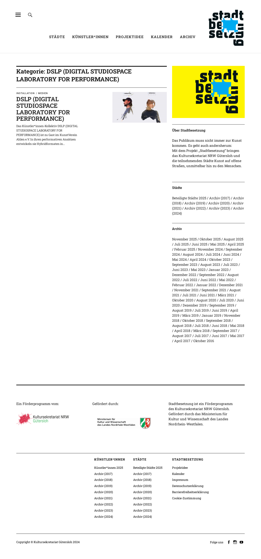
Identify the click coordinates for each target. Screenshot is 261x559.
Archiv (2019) (194, 203)
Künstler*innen (90, 36)
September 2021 (214, 290)
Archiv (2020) (219, 203)
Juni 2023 (180, 269)
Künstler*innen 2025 (108, 468)
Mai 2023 (198, 269)
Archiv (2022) (195, 208)
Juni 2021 (207, 295)
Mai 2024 (179, 259)
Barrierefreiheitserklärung (190, 492)
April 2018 (182, 330)
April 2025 (236, 244)
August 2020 (206, 300)
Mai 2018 (237, 325)
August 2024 (193, 254)
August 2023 (210, 264)
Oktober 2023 (219, 259)
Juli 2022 (190, 279)
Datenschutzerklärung (187, 486)
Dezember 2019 (194, 305)
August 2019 (182, 310)
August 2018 (182, 325)
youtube (242, 542)
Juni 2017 (219, 335)
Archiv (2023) (219, 208)
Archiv (188, 36)
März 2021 (226, 295)
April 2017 (182, 340)
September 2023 (184, 264)
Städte (57, 36)
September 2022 (211, 274)
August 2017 (182, 335)
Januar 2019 (211, 315)
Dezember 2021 (231, 285)
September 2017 (225, 330)
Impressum (180, 480)
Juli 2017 (202, 335)
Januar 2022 (206, 285)
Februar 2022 (182, 285)
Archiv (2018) (103, 480)
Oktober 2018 (192, 320)
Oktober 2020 (182, 300)
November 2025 (184, 239)
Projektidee (130, 36)
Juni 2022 (208, 279)
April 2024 (198, 259)
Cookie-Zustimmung (186, 498)
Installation (25, 93)
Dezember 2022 (184, 274)
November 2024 (210, 249)
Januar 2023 (219, 269)
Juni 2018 (219, 325)
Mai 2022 (226, 279)
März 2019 (190, 315)
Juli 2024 (213, 254)
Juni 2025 (199, 244)
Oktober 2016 (203, 340)
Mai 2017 (237, 335)
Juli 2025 (181, 244)
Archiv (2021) (103, 498)
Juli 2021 (189, 295)
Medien (43, 93)
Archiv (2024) (103, 517)
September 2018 (218, 320)
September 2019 (221, 305)
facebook (229, 542)
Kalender (162, 36)
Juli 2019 (202, 310)
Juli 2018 (202, 325)
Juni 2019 (219, 310)
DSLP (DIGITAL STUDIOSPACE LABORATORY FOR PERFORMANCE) (43, 108)
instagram (235, 542)
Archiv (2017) (219, 198)
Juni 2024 (231, 254)
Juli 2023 (230, 264)
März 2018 (201, 330)
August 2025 (233, 239)
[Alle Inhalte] (18, 14)
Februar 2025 (184, 249)
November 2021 (186, 290)
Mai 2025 (217, 244)
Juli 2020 (226, 300)
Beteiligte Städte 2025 (189, 198)
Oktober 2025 (210, 239)
